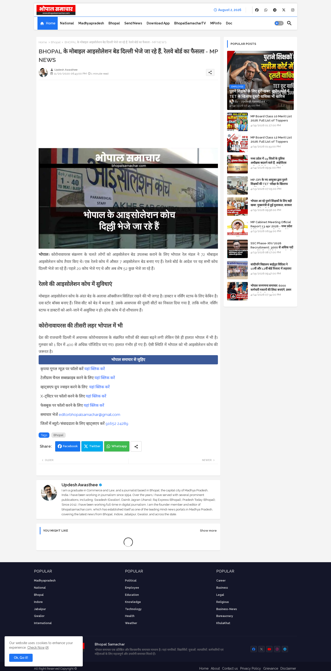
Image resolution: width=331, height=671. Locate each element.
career (220, 580)
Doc (229, 23)
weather (131, 623)
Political (131, 580)
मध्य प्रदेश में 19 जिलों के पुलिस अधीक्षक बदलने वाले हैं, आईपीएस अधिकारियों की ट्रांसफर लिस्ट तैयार (269, 163)
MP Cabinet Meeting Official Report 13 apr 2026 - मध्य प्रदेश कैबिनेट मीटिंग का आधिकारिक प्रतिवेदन (271, 226)
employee (132, 587)
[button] (279, 23)
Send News (133, 23)
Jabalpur (40, 609)
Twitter (94, 446)
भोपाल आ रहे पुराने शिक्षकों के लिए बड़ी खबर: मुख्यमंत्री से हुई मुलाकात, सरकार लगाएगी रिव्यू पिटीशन (271, 205)
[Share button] (136, 446)
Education (132, 594)
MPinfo (215, 23)
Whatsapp (119, 446)
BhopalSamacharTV (190, 23)
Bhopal (114, 23)
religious (222, 602)
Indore (38, 602)
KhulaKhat (223, 623)
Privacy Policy (250, 668)
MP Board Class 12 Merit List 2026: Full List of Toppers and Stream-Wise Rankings (271, 141)
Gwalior (39, 616)
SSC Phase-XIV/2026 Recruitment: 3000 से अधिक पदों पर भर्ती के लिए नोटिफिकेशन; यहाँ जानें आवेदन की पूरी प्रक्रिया (272, 250)
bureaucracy (224, 616)
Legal (220, 594)
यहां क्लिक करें (94, 368)
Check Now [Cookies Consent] (36, 647)
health (129, 616)
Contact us (230, 668)
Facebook (70, 446)
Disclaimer (288, 668)
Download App (158, 23)
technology (133, 609)
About (215, 668)
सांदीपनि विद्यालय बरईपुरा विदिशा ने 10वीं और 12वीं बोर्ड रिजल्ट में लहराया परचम (271, 268)
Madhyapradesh (91, 23)
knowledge (133, 602)
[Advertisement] (128, 116)
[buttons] (257, 10)
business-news (226, 609)
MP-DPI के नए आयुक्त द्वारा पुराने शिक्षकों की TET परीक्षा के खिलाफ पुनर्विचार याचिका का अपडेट (269, 184)
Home (50, 23)
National (67, 23)
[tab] (47, 23)
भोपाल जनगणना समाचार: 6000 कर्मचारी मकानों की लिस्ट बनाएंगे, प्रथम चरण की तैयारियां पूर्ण (271, 290)
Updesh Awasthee (80, 484)
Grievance (270, 668)
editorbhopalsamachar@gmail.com (89, 414)
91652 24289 (117, 423)
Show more (208, 530)
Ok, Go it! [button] (21, 657)
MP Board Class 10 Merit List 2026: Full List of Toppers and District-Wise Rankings (271, 120)
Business (222, 587)
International (43, 623)
